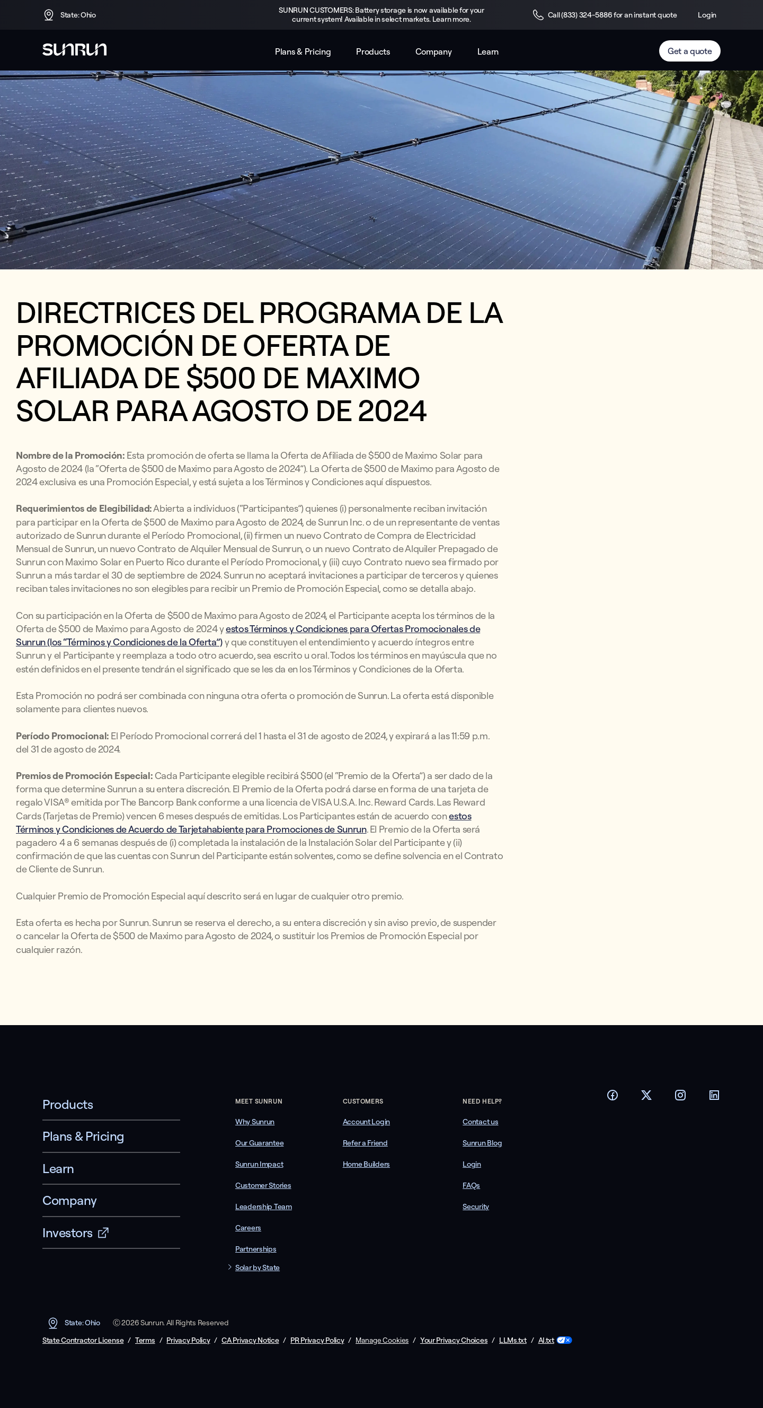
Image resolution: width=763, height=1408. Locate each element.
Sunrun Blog (482, 1143)
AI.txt (546, 1340)
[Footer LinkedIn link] (714, 1098)
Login (707, 15)
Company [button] (433, 52)
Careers (248, 1227)
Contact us (480, 1121)
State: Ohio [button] (69, 14)
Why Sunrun (254, 1121)
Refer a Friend (365, 1143)
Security (476, 1206)
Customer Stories (263, 1185)
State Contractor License (82, 1340)
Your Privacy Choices (453, 1340)
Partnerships (256, 1249)
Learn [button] (488, 52)
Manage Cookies (382, 1340)
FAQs (471, 1185)
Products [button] (372, 52)
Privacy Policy (188, 1340)
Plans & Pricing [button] (303, 52)
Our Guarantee (259, 1143)
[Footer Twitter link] (646, 1098)
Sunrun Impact (259, 1164)
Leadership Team (263, 1206)
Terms (145, 1340)
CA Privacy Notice (250, 1340)
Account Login (366, 1121)
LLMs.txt (513, 1340)
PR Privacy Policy (317, 1340)
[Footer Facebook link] (612, 1098)
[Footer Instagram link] (680, 1098)
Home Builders (366, 1164)
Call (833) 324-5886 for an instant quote (604, 14)
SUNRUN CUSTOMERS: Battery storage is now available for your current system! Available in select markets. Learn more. (381, 15)
